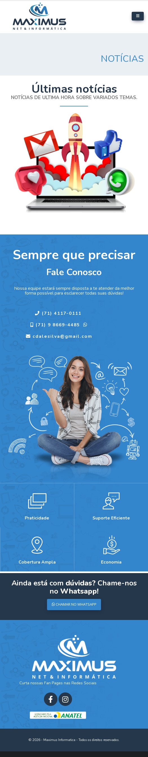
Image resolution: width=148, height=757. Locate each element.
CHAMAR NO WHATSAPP (74, 604)
